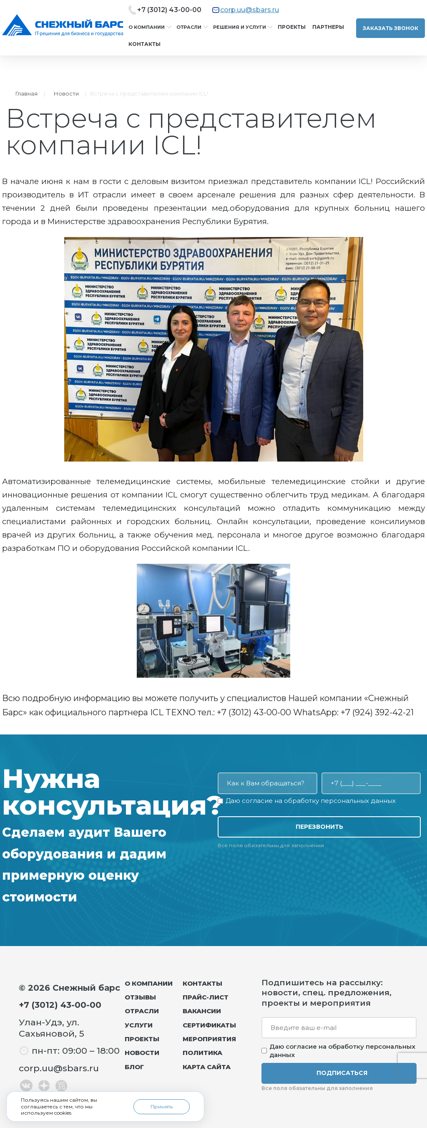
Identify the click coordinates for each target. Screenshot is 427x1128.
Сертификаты (209, 1025)
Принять (162, 1106)
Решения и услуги (239, 27)
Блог (134, 1067)
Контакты (144, 44)
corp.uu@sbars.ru (249, 10)
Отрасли (188, 27)
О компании (146, 27)
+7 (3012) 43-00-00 (169, 10)
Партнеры (328, 27)
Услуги (139, 1025)
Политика (202, 1053)
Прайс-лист (206, 997)
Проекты (292, 27)
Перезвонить (319, 826)
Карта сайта (207, 1067)
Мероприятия (209, 1039)
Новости (66, 93)
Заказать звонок (390, 28)
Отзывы (140, 997)
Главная (26, 93)
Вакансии (202, 1011)
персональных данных (358, 801)
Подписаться (341, 1073)
